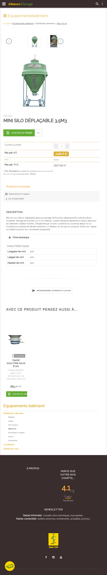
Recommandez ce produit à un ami (51, 290)
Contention (8, 444)
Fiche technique (18, 237)
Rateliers (11, 417)
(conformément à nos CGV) (45, 171)
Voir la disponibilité (14, 199)
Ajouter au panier (19, 133)
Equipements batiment (23, 23)
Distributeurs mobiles (16, 433)
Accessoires (12, 440)
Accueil (6, 23)
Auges (10, 421)
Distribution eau (11, 449)
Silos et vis (62, 23)
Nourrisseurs (13, 425)
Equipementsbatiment (25, 15)
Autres (10, 437)
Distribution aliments (13, 413)
